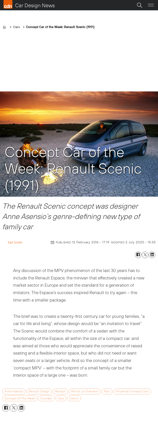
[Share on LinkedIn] (152, 255)
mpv (107, 391)
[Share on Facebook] (138, 255)
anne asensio (14, 391)
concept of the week (20, 398)
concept (46, 398)
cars (61, 398)
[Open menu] (150, 5)
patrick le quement (85, 391)
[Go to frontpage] (29, 4)
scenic (74, 398)
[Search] (139, 5)
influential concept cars (132, 391)
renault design (39, 391)
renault (60, 391)
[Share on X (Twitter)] (145, 255)
